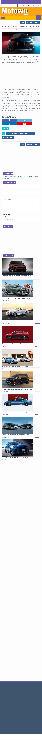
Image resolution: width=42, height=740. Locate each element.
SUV (26, 134)
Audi (8, 134)
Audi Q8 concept (8, 137)
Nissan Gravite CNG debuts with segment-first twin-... (17, 298)
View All (37, 22)
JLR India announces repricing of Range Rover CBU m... (17, 275)
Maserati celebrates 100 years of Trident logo (15, 412)
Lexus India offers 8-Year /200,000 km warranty (15, 457)
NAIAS (21, 134)
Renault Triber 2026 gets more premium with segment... (17, 389)
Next (22, 22)
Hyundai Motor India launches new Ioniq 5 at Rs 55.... (16, 434)
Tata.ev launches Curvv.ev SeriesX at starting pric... (16, 343)
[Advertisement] (21, 76)
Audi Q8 (14, 134)
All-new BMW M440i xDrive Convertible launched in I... (17, 321)
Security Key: (7, 214)
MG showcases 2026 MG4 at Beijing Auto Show (15, 366)
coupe (32, 134)
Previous (29, 22)
